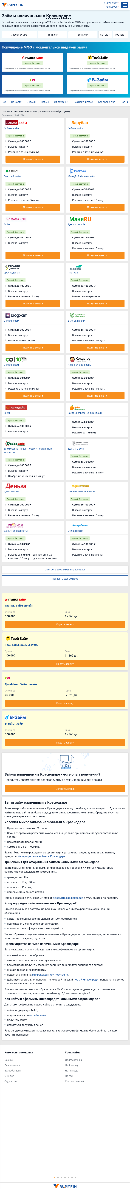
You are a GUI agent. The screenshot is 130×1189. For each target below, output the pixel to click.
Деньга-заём (11, 491)
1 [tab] (54, 1177)
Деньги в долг (76, 448)
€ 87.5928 (112, 6)
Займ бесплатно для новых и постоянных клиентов (28, 450)
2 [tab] (58, 1177)
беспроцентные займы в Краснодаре (41, 856)
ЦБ (103, 3)
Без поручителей (83, 102)
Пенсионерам (12, 1065)
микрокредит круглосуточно (50, 974)
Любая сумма (19, 34)
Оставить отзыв (65, 788)
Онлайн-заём (11, 320)
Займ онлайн (11, 128)
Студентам (10, 1081)
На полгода (71, 1070)
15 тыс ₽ (53, 34)
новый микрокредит (87, 979)
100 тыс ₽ (120, 34)
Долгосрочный (74, 1060)
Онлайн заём (11, 364)
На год (69, 1075)
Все (4, 102)
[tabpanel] (32, 1068)
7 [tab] (75, 1177)
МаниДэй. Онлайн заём (81, 176)
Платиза (73, 272)
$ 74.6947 (112, 3)
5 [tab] (68, 1177)
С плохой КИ (61, 102)
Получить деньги (33, 159)
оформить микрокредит (68, 897)
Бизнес (8, 1060)
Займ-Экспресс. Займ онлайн (85, 413)
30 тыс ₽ (83, 34)
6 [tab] (72, 1177)
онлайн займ (37, 1015)
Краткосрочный (74, 1081)
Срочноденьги (12, 272)
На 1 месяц (71, 1065)
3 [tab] (61, 1177)
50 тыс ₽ (105, 34)
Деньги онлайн (76, 224)
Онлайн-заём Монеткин (81, 491)
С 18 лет (9, 1075)
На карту (16, 102)
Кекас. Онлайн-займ (79, 364)
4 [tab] (65, 1177)
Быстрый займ (12, 176)
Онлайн (31, 102)
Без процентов (106, 102)
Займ (7, 224)
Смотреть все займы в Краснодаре (65, 569)
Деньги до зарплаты (16, 530)
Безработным (12, 1070)
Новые (45, 102)
